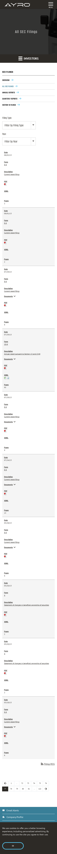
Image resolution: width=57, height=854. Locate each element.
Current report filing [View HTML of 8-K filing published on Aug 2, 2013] (11, 174)
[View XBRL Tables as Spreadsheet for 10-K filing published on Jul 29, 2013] (5, 378)
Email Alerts (13, 810)
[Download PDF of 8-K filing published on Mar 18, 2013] (5, 736)
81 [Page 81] (30, 789)
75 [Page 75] (41, 783)
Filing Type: (7, 118)
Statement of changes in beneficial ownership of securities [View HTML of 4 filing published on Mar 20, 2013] (26, 605)
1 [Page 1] (12, 783)
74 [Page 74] (35, 783)
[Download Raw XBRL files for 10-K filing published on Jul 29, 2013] (8, 378)
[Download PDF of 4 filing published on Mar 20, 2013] (5, 615)
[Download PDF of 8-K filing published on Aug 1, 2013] (5, 242)
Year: (4, 134)
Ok (13, 845)
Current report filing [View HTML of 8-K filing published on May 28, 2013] (11, 542)
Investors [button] (28, 58)
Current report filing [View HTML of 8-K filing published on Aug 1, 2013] (11, 233)
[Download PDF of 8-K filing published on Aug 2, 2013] (5, 184)
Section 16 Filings (9, 105)
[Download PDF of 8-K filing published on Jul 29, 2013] (5, 305)
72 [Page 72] (23, 783)
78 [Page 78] (12, 789)
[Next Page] (46, 789)
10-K (6, 344)
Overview (5, 80)
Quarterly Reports (9, 98)
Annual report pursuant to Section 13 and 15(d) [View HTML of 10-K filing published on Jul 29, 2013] (22, 354)
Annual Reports (8, 92)
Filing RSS (47, 763)
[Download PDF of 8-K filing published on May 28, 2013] (5, 556)
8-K (5, 165)
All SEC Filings (8, 86)
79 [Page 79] (18, 789)
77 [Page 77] (6, 789)
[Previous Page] (5, 783)
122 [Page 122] (40, 789)
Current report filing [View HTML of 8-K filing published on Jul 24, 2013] (11, 479)
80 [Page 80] (24, 789)
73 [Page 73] (29, 783)
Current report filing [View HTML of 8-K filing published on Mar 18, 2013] (11, 722)
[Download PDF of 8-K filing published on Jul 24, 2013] (5, 493)
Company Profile (15, 817)
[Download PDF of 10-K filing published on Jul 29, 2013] (5, 368)
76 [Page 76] (47, 783)
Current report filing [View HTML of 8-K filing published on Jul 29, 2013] (11, 291)
